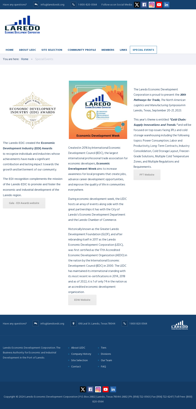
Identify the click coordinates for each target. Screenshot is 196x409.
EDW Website (82, 300)
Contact (76, 366)
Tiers (103, 347)
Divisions (106, 354)
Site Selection (51, 50)
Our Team (106, 360)
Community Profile (82, 50)
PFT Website (147, 174)
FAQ (103, 366)
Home (10, 50)
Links (123, 50)
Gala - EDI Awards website (24, 203)
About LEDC (27, 50)
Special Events (143, 50)
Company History (81, 354)
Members (108, 50)
